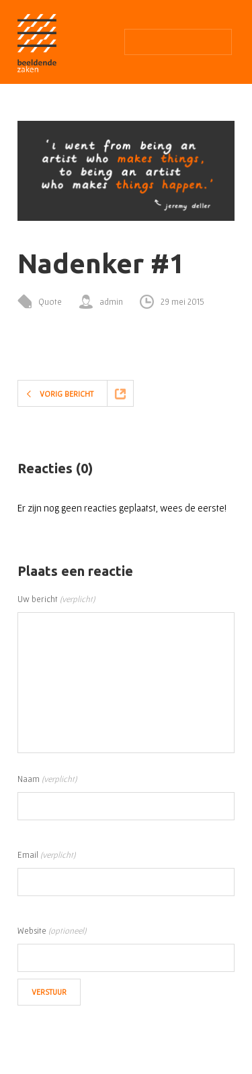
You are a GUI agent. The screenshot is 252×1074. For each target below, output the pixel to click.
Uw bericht (56, 599)
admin (111, 302)
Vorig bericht (66, 393)
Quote (50, 302)
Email (46, 855)
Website (51, 931)
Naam (47, 779)
